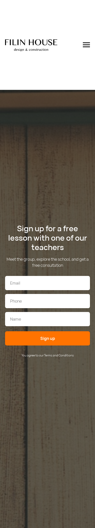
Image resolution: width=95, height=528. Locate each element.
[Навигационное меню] (86, 44)
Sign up (47, 338)
